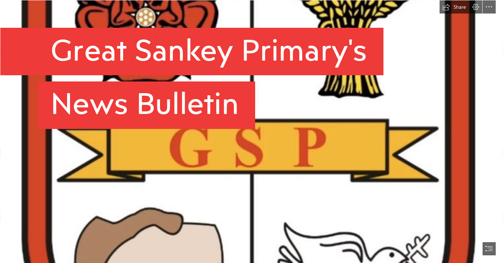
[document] (251, 131)
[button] (454, 7)
